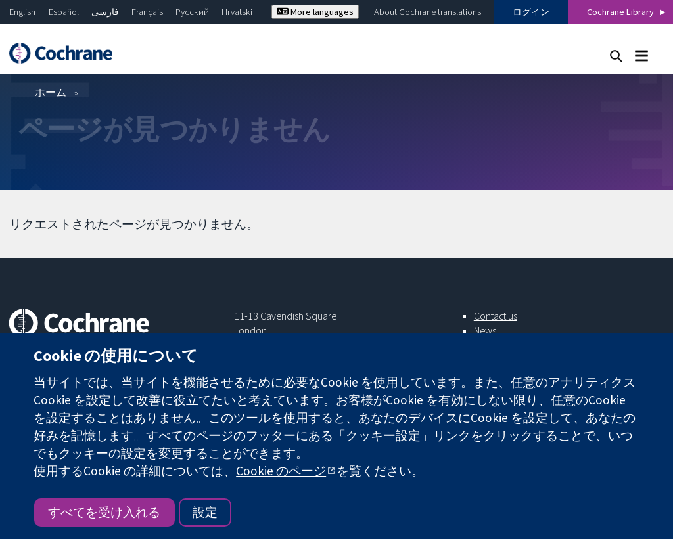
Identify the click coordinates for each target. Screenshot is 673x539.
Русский (192, 12)
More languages (315, 12)
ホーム (50, 91)
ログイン (531, 12)
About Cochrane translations (427, 12)
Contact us (495, 315)
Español (64, 12)
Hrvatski (236, 12)
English (22, 12)
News (485, 330)
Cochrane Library (620, 12)
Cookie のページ (281, 471)
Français (147, 12)
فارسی (105, 12)
